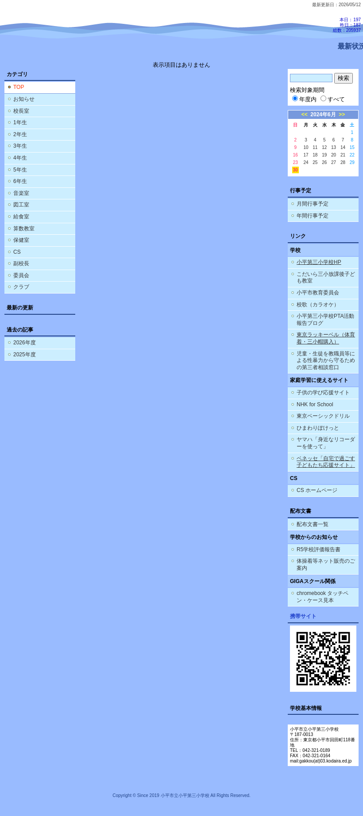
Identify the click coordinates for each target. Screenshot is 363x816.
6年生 (20, 181)
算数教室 (24, 228)
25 (315, 162)
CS (17, 252)
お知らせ (24, 99)
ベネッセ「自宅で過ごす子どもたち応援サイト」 (326, 462)
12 (324, 147)
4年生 (20, 158)
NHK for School (315, 404)
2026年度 (24, 342)
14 (342, 147)
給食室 (21, 217)
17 (305, 155)
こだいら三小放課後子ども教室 (326, 277)
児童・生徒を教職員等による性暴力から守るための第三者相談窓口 (326, 360)
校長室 (21, 111)
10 (305, 147)
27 (333, 162)
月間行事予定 (312, 204)
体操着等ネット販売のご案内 (326, 564)
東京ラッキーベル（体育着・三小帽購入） (326, 338)
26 (324, 162)
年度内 (304, 99)
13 (333, 147)
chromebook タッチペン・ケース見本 (322, 596)
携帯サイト (303, 616)
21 (342, 155)
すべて (333, 99)
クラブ (21, 287)
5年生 (20, 170)
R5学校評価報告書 (318, 549)
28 (342, 162)
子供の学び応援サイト (323, 392)
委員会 (21, 275)
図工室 (21, 205)
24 (305, 162)
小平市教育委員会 (318, 293)
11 (315, 147)
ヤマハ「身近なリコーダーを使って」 (326, 443)
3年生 (20, 146)
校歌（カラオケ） (318, 304)
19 (324, 155)
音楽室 (21, 193)
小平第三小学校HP (319, 262)
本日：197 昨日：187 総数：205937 (347, 25)
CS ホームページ (317, 490)
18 (315, 155)
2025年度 (24, 354)
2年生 (20, 134)
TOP (18, 87)
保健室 (21, 240)
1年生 (20, 122)
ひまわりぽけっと (318, 428)
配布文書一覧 (312, 524)
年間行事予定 (312, 216)
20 (333, 155)
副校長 (21, 263)
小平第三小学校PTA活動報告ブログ (325, 319)
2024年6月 (323, 114)
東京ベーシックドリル (323, 416)
